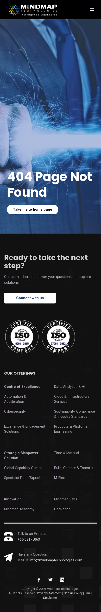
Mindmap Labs (65, 499)
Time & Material (66, 453)
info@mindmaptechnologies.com (56, 560)
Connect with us (30, 298)
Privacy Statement (49, 593)
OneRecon (62, 509)
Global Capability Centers (24, 468)
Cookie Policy (73, 593)
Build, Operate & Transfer (74, 468)
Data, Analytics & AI (69, 386)
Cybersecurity (15, 411)
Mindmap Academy (19, 509)
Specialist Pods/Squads (23, 478)
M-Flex (59, 478)
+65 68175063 (29, 539)
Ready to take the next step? (46, 262)
